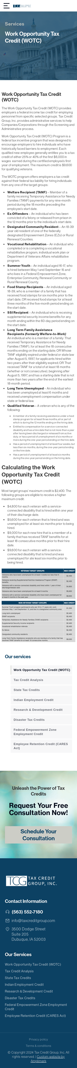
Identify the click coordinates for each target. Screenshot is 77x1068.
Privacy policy (38, 1039)
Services (14, 24)
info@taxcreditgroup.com (33, 920)
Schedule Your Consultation (38, 835)
